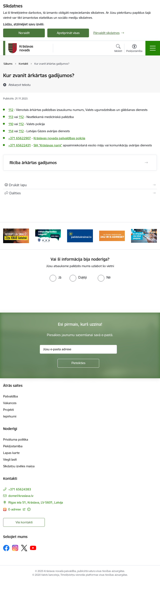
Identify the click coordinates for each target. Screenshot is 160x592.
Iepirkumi (9, 416)
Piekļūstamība (12, 446)
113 (10, 117)
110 (10, 124)
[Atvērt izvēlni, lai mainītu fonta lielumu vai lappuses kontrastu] (134, 49)
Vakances (9, 403)
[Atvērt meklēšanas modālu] (118, 49)
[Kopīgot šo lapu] (80, 193)
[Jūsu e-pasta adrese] (78, 349)
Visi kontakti (24, 522)
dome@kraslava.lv (20, 496)
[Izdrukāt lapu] (80, 185)
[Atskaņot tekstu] (20, 84)
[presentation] (80, 297)
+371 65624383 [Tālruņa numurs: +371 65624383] (19, 489)
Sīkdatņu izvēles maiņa (19, 466)
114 (10, 131)
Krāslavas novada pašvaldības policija (59, 138)
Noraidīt (24, 33)
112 (10, 110)
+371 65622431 (19, 145)
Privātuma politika (15, 439)
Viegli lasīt (10, 459)
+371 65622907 (19, 138)
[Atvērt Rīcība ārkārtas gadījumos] (146, 162)
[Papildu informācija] (28, 509)
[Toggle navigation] (152, 48)
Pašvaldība (10, 396)
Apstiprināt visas (68, 33)
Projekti (8, 410)
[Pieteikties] (78, 363)
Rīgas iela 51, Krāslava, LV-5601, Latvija (35, 502)
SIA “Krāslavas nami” (48, 145)
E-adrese (15, 509)
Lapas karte (11, 453)
